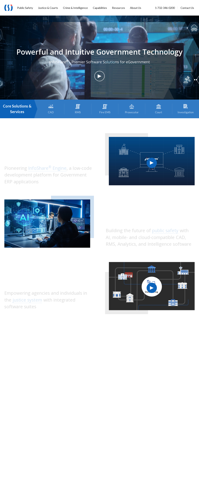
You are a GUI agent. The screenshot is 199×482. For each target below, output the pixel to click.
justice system (27, 300)
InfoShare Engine (47, 169)
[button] (99, 76)
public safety (165, 231)
